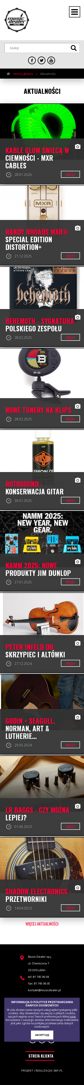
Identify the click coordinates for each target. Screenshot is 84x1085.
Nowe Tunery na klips (38, 410)
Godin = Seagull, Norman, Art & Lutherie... (30, 728)
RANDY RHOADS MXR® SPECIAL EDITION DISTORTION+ (37, 239)
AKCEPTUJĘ (42, 1035)
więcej (70, 174)
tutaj (73, 1016)
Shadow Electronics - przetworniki (38, 895)
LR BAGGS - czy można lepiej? (37, 813)
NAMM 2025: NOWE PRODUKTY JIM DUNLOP (38, 569)
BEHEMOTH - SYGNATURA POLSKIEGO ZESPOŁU (39, 324)
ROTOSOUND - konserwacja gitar (34, 487)
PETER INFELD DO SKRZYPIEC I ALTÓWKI (35, 650)
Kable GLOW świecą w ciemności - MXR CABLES (37, 157)
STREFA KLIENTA (40, 1056)
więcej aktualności (42, 924)
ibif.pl (58, 1070)
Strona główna (23, 74)
